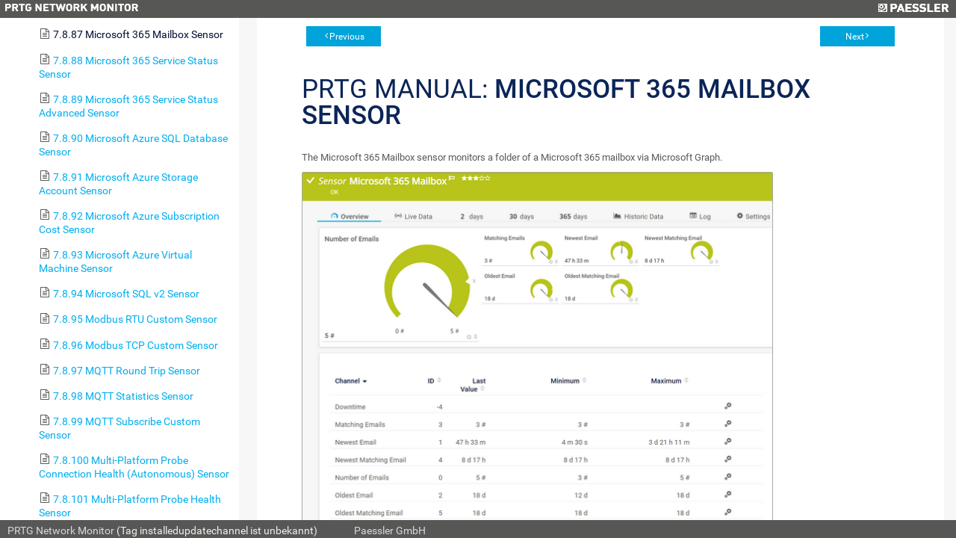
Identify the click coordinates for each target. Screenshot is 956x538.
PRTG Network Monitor (60, 531)
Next (854, 36)
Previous (346, 36)
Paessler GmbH (390, 531)
